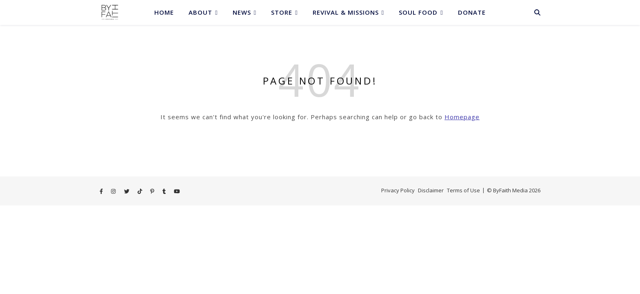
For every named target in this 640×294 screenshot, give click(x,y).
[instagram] (114, 191)
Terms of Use (463, 190)
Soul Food (418, 12)
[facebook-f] (102, 191)
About (200, 12)
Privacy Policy (398, 190)
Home (164, 12)
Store (281, 12)
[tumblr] (164, 191)
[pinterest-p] (153, 191)
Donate (472, 12)
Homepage (462, 117)
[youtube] (177, 191)
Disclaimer (431, 190)
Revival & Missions (346, 12)
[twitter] (127, 191)
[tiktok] (140, 191)
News (242, 12)
